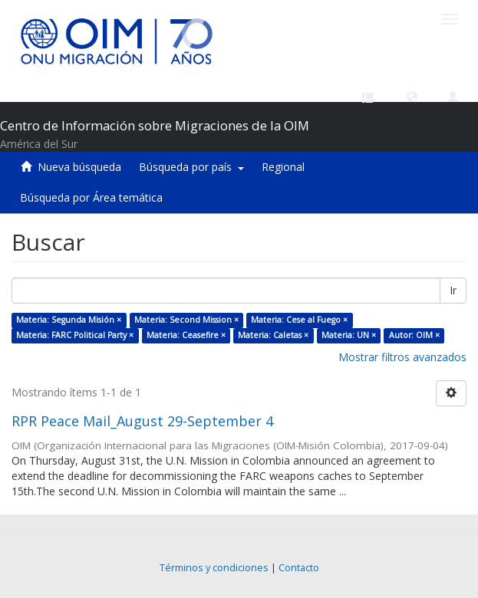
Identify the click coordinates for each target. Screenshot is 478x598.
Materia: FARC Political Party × (75, 335)
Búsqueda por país (191, 166)
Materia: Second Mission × (186, 319)
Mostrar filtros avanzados (402, 357)
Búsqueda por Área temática (91, 197)
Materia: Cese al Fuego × (299, 319)
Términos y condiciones (214, 567)
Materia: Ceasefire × (186, 335)
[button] (412, 96)
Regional (283, 166)
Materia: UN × (348, 335)
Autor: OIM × (414, 335)
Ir (453, 290)
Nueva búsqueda (79, 166)
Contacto (299, 567)
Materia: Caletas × (273, 335)
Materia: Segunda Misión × (68, 319)
